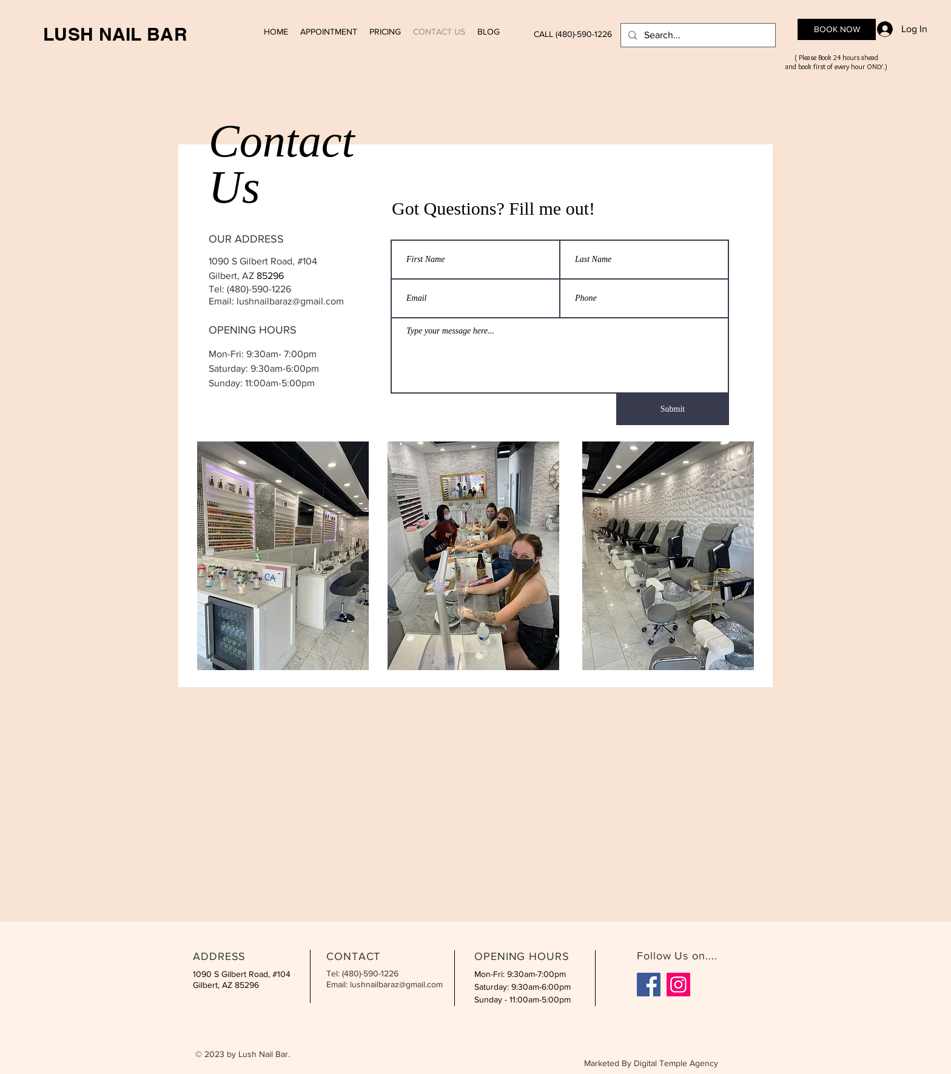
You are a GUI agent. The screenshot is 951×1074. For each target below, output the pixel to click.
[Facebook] (648, 984)
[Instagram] (678, 984)
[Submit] (672, 409)
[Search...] (697, 35)
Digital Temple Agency (676, 1063)
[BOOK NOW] (837, 29)
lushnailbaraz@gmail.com (290, 301)
